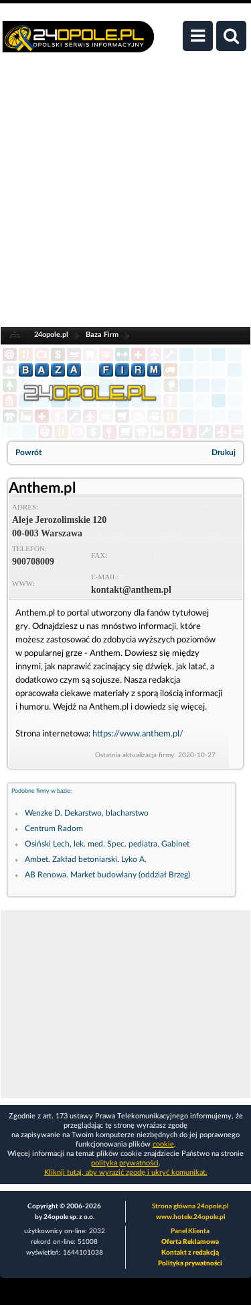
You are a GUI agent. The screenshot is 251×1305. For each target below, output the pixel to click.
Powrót (28, 452)
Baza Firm (102, 334)
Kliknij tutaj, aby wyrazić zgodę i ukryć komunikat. (125, 1172)
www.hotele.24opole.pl (190, 1217)
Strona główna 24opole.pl (190, 1206)
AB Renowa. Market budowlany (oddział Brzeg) (107, 875)
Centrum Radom (54, 828)
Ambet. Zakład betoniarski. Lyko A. (86, 859)
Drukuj (224, 452)
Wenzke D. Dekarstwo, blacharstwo (87, 813)
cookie (163, 1144)
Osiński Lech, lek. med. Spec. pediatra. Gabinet (107, 844)
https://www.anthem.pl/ (137, 734)
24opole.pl (51, 334)
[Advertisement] (125, 197)
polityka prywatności (125, 1163)
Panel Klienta (190, 1231)
